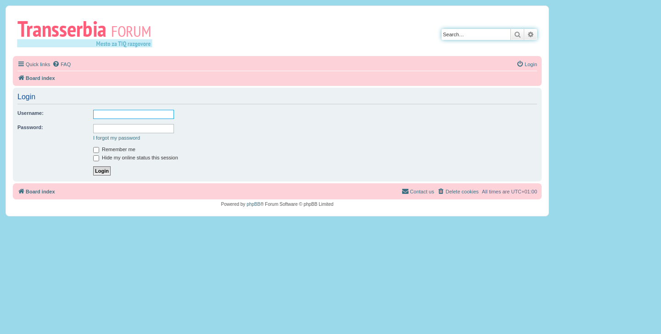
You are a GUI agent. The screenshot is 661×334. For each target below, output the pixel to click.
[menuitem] (61, 64)
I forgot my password (116, 138)
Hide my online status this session (135, 157)
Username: (30, 113)
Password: (30, 127)
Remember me (114, 149)
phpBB (253, 204)
